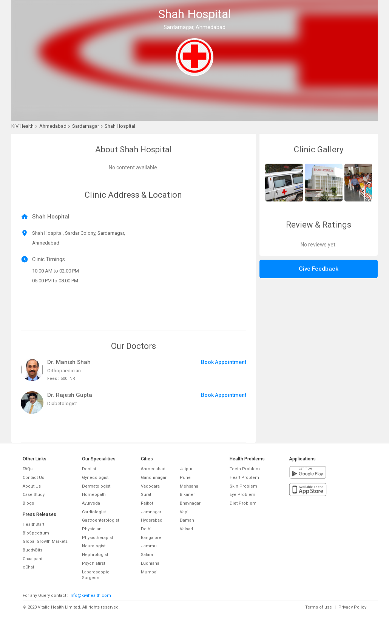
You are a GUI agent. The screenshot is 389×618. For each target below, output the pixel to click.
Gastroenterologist (100, 520)
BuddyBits (32, 550)
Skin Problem (243, 486)
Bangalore (151, 537)
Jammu (149, 546)
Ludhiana (150, 563)
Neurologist (93, 546)
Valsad (186, 529)
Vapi (184, 512)
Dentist (89, 468)
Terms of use (318, 607)
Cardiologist (94, 512)
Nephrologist (95, 554)
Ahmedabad (153, 468)
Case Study (34, 494)
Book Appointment (223, 362)
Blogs (28, 503)
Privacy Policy (352, 607)
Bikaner (187, 494)
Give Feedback (318, 268)
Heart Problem (244, 477)
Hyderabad (151, 520)
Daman (187, 520)
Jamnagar (151, 512)
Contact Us (33, 477)
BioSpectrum (36, 533)
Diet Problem (243, 503)
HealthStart (33, 524)
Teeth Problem (245, 468)
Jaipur (186, 468)
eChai (28, 567)
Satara (147, 554)
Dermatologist (96, 486)
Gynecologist (95, 477)
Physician (92, 529)
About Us (32, 486)
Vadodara (150, 486)
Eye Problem (242, 494)
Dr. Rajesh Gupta (69, 395)
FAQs (27, 468)
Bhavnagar (190, 503)
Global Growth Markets (45, 541)
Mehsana (189, 486)
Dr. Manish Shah (69, 362)
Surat (146, 494)
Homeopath (94, 494)
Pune (185, 477)
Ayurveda (91, 503)
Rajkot (147, 503)
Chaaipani (32, 558)
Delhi (146, 529)
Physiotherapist (97, 537)
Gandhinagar (154, 477)
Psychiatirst (93, 563)
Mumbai (149, 572)
